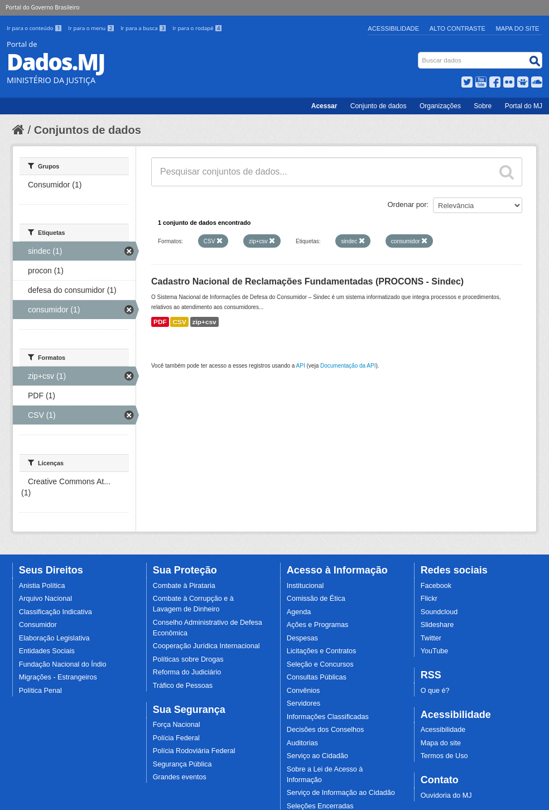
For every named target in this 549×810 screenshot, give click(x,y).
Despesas (302, 638)
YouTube (435, 651)
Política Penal (40, 691)
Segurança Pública (182, 764)
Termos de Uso (444, 756)
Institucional (305, 586)
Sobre (483, 106)
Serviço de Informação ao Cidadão (341, 793)
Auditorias (302, 743)
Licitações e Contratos (322, 651)
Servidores (303, 703)
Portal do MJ (523, 106)
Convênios (303, 691)
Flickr (429, 598)
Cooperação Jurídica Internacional (206, 646)
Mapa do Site (518, 28)
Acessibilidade (393, 28)
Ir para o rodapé (197, 28)
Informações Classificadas (328, 717)
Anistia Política (42, 586)
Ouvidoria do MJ (446, 795)
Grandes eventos (179, 777)
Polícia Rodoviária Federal (194, 751)
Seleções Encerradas (320, 806)
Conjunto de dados (378, 106)
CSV (179, 322)
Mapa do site (441, 743)
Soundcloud (439, 612)
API (300, 366)
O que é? (435, 691)
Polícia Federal (176, 738)
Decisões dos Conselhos (325, 730)
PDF (160, 322)
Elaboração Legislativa (54, 638)
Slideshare (437, 625)
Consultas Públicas (316, 677)
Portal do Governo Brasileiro (42, 7)
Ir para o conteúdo (35, 28)
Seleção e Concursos (320, 664)
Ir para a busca (144, 28)
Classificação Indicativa (55, 612)
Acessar (324, 106)
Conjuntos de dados (87, 130)
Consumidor (38, 625)
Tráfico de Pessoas (183, 686)
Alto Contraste (457, 28)
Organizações (440, 106)
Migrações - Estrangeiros (58, 677)
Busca (419, 54)
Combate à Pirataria (184, 586)
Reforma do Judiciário (187, 672)
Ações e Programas (318, 625)
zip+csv (204, 322)
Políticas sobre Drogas (188, 659)
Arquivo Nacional (45, 598)
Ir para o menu (92, 28)
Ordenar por (407, 204)
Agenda (299, 612)
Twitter (431, 638)
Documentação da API (348, 366)
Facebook (436, 586)
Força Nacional (176, 725)
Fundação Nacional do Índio (63, 664)
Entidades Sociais (47, 651)
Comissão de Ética (316, 598)
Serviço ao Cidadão (317, 756)
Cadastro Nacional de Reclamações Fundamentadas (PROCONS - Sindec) (307, 281)
